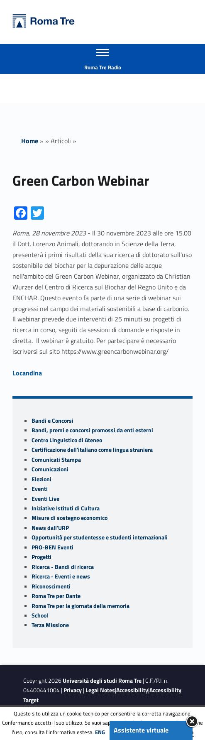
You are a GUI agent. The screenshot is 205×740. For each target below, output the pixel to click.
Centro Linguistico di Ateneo (67, 440)
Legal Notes (100, 690)
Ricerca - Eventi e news (61, 576)
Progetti (41, 556)
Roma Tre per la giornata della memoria (80, 605)
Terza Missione (50, 625)
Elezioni (41, 479)
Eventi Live (45, 498)
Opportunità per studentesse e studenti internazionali (100, 537)
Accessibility (132, 690)
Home (29, 141)
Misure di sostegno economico (69, 517)
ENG (100, 732)
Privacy (72, 690)
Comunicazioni (50, 469)
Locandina (27, 373)
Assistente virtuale (141, 730)
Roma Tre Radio (102, 67)
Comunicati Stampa (56, 459)
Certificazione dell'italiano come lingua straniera (92, 449)
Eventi (40, 488)
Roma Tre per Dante (56, 595)
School (40, 615)
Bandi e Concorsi (52, 420)
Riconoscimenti (51, 586)
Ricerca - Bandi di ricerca (63, 566)
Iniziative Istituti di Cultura (66, 508)
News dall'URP (50, 527)
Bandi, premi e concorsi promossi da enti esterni (92, 430)
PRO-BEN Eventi (52, 547)
